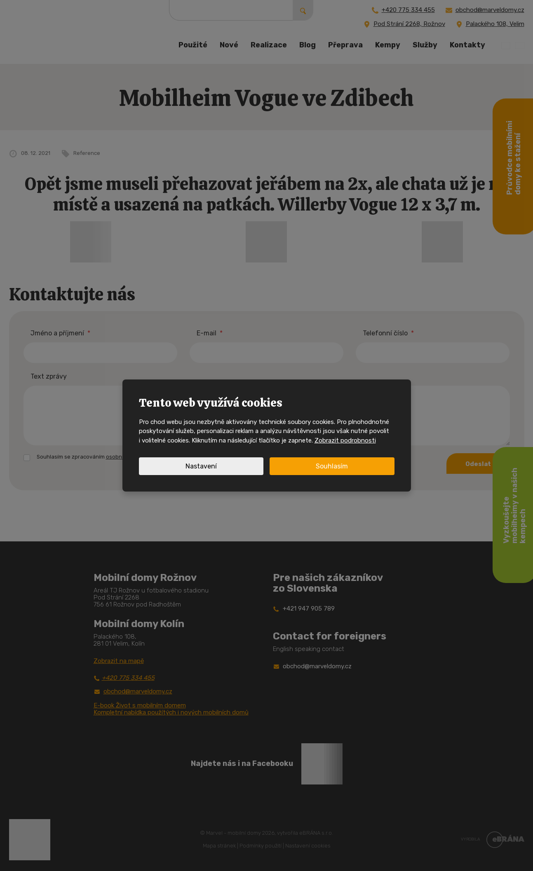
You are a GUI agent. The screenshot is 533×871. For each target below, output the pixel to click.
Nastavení (201, 466)
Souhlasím (332, 466)
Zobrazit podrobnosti (345, 440)
